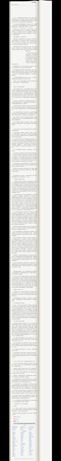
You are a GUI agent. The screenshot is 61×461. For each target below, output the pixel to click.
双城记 (22, 449)
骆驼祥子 (30, 444)
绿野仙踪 (14, 444)
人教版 (33, 423)
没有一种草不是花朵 (31, 426)
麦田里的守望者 (15, 445)
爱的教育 (14, 432)
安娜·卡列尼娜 (22, 432)
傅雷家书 (22, 436)
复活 (13, 436)
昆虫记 (22, 442)
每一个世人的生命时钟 (31, 427)
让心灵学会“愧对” (18, 416)
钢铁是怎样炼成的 (31, 436)
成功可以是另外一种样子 (23, 427)
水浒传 (30, 449)
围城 (13, 452)
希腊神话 (14, 453)
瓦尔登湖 (22, 451)
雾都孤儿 (22, 452)
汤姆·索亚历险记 (31, 450)
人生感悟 (21, 423)
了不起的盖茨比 (23, 443)
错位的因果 (21, 426)
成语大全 (30, 423)
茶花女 (13, 434)
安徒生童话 (30, 432)
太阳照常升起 (22, 450)
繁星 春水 (22, 435)
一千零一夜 (30, 453)
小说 (15, 423)
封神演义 (30, 435)
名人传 (22, 445)
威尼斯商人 (30, 451)
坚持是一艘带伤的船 (14, 426)
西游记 (30, 452)
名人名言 (27, 423)
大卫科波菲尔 (30, 434)
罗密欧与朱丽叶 (23, 444)
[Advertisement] (24, 11)
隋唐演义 (14, 450)
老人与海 (30, 442)
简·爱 (21, 441)
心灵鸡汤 (15, 4)
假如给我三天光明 (15, 441)
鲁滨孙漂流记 (30, 443)
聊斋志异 (14, 443)
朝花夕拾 (22, 434)
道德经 (13, 435)
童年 (13, 451)
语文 (18, 423)
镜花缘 (13, 442)
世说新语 (14, 449)
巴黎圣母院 (22, 433)
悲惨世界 (30, 433)
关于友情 (17, 4)
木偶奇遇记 (30, 445)
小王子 (22, 453)
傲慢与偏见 (14, 433)
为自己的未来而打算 (14, 427)
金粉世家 (30, 441)
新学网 (12, 4)
